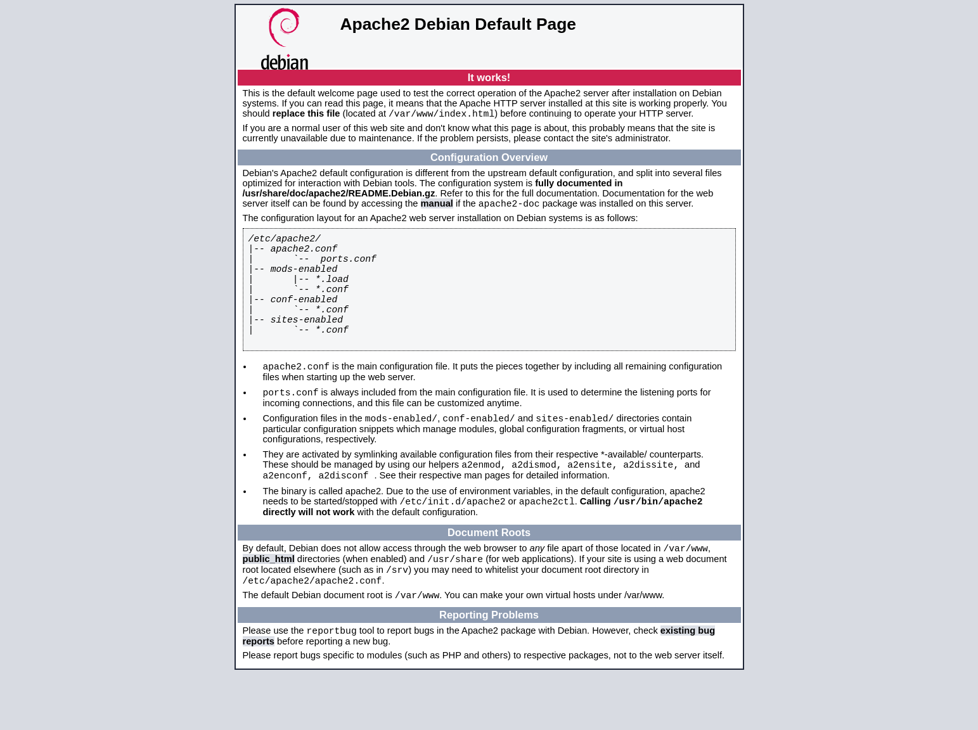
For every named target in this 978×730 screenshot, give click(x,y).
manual (437, 207)
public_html (269, 606)
